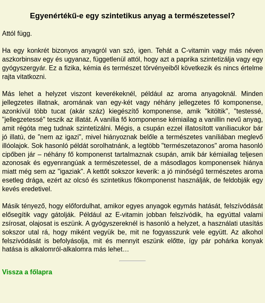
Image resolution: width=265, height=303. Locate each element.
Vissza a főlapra (27, 272)
